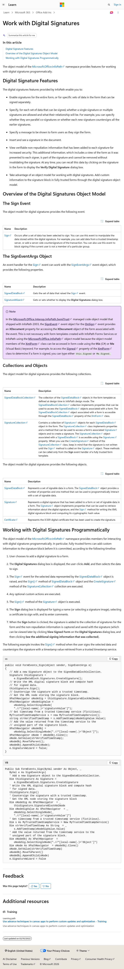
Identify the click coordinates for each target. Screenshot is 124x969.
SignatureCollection (14, 422)
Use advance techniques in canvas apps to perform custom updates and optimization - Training (54, 921)
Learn (6, 12)
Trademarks (27, 964)
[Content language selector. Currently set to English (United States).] (19, 951)
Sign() (31, 581)
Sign (6, 235)
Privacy (75, 959)
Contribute (61, 959)
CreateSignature (78, 441)
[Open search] (109, 5)
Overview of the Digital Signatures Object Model (31, 53)
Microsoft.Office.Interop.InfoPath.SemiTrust (41, 319)
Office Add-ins (43, 12)
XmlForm (31, 343)
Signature (69, 422)
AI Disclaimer (10, 959)
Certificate (9, 519)
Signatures (108, 437)
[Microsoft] (62, 4)
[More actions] (118, 12)
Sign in (117, 4)
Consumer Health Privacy (98, 959)
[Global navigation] (3, 5)
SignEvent (51, 324)
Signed (71, 348)
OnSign (89, 324)
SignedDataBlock (13, 293)
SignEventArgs (80, 264)
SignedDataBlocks (61, 416)
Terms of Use (10, 964)
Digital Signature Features (19, 48)
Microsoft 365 (22, 12)
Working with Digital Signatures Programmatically (32, 58)
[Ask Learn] (111, 12)
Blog (46, 959)
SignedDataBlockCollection (18, 397)
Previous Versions (30, 959)
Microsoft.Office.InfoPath (47, 66)
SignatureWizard (13, 299)
